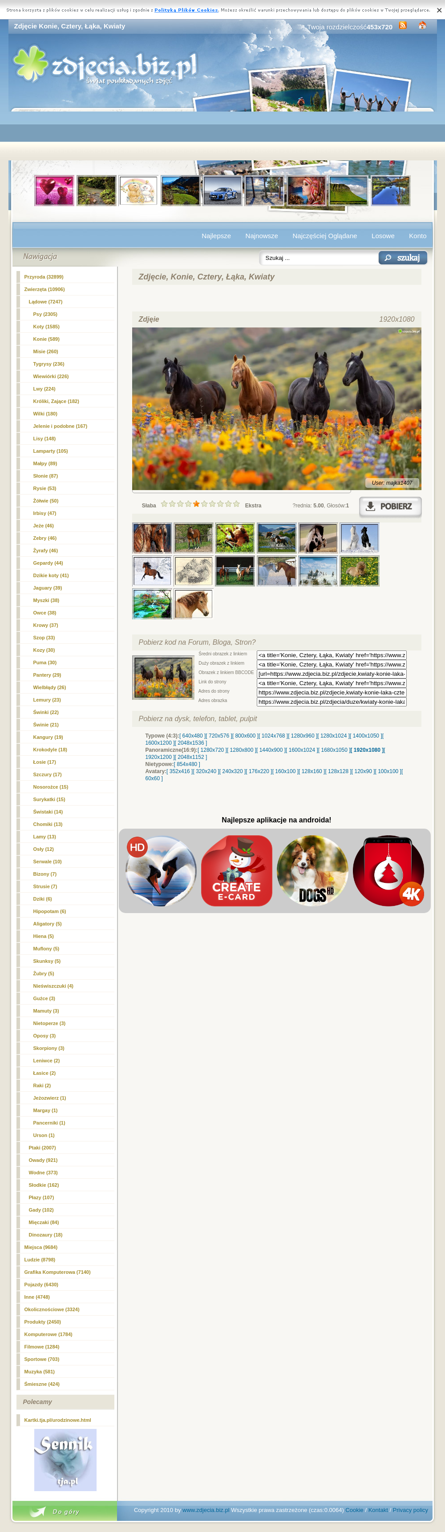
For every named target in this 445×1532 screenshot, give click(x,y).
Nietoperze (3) (49, 1023)
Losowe (383, 235)
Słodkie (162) (44, 1185)
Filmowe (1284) (42, 1346)
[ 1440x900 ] (271, 750)
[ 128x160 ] (312, 771)
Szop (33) (44, 637)
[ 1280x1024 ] (333, 736)
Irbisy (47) (45, 513)
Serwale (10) (47, 861)
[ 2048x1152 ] (191, 757)
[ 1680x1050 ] (334, 750)
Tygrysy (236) (49, 364)
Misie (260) (45, 351)
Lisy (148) (44, 438)
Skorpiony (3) (49, 1048)
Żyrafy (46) (45, 550)
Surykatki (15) (49, 799)
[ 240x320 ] (232, 771)
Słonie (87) (45, 476)
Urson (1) (44, 1135)
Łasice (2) (44, 1073)
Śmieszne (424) (42, 1384)
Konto (417, 235)
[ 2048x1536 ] (191, 743)
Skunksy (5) (47, 961)
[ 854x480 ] (187, 764)
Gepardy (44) (48, 563)
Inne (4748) (37, 1297)
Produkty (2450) (42, 1322)
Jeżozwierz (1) (49, 1098)
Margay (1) (45, 1110)
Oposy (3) (44, 1035)
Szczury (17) (47, 774)
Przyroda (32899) (44, 276)
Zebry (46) (45, 538)
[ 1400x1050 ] (366, 736)
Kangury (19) (48, 737)
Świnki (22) (46, 712)
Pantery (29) (47, 675)
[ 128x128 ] (338, 771)
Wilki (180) (45, 413)
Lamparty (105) (50, 451)
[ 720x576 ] (219, 736)
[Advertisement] (222, 136)
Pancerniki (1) (49, 1122)
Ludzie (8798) (40, 1259)
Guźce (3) (44, 998)
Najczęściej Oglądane (324, 235)
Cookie (354, 1510)
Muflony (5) (46, 948)
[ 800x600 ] (245, 736)
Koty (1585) (46, 326)
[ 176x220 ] (259, 771)
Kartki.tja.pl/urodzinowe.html (57, 1420)
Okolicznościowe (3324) (52, 1309)
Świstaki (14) (48, 811)
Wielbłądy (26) (49, 687)
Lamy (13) (44, 836)
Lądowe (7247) (46, 301)
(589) (46, 339)
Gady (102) (41, 1210)
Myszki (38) (46, 600)
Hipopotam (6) (49, 911)
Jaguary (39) (47, 587)
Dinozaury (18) (46, 1234)
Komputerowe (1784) (48, 1334)
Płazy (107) (41, 1197)
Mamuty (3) (46, 1010)
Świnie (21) (46, 724)
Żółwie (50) (46, 500)
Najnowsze (262, 235)
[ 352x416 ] (179, 771)
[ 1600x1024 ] (302, 750)
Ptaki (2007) (42, 1147)
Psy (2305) (45, 314)
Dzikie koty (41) (51, 575)
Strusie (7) (45, 886)
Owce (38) (45, 612)
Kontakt (378, 1510)
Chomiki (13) (48, 824)
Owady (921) (43, 1160)
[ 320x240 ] (206, 771)
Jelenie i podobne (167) (60, 426)
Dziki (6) (42, 899)
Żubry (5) (43, 973)
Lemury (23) (47, 699)
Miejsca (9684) (41, 1247)
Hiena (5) (43, 936)
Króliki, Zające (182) (56, 401)
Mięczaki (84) (44, 1222)
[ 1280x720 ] (212, 750)
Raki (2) (42, 1085)
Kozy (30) (44, 650)
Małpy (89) (45, 463)
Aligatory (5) (47, 923)
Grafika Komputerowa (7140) (57, 1272)
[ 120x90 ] (363, 771)
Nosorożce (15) (51, 787)
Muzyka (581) (39, 1371)
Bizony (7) (45, 874)
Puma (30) (45, 662)
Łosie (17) (44, 762)
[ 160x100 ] (285, 771)
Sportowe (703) (42, 1359)
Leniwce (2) (46, 1060)
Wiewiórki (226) (51, 376)
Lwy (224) (44, 388)
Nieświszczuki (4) (53, 986)
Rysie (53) (45, 488)
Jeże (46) (43, 525)
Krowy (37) (45, 625)
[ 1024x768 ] (273, 736)
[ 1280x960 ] (302, 736)
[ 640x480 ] (192, 736)
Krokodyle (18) (50, 749)
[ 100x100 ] (388, 771)
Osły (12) (43, 849)
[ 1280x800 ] (241, 750)
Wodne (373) (43, 1172)
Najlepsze (216, 235)
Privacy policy (410, 1510)
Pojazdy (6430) (41, 1284)
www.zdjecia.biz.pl (206, 1510)
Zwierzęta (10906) (44, 289)
